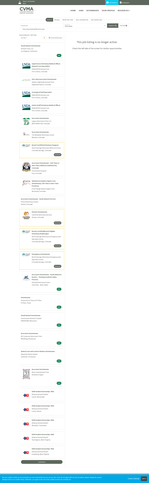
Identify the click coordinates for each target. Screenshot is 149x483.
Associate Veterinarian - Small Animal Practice (38, 199)
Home (73, 10)
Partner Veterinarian (39, 212)
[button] (123, 25)
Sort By (23, 38)
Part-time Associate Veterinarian (44, 79)
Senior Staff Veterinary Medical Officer (46, 105)
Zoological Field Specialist (42, 92)
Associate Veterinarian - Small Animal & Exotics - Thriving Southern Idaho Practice (46, 277)
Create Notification (55, 38)
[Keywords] (42, 25)
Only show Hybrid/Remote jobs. (34, 29)
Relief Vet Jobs (67, 20)
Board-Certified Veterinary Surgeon (45, 145)
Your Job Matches (82, 20)
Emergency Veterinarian (41, 254)
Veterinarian (25, 297)
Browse (57, 20)
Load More (41, 462)
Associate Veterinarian (40, 118)
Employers (124, 2)
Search (49, 20)
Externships (92, 10)
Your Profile (108, 10)
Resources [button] (123, 10)
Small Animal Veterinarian (30, 46)
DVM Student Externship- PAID (43, 391)
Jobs (81, 10)
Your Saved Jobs (96, 20)
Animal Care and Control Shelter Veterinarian (38, 351)
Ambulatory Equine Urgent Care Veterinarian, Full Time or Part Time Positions (45, 183)
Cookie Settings (133, 478)
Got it (144, 478)
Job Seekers (111, 2)
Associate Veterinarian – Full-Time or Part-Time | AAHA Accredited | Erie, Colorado (45, 165)
